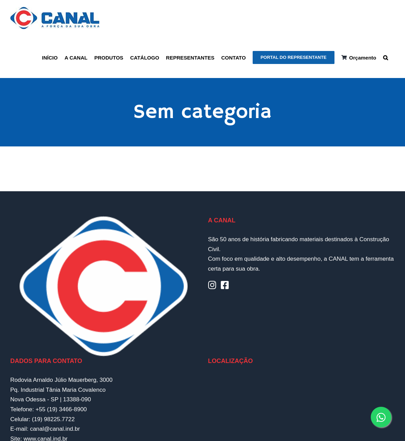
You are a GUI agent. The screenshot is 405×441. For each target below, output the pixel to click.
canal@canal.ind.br (55, 429)
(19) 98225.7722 (53, 419)
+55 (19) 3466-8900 (61, 409)
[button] (385, 57)
